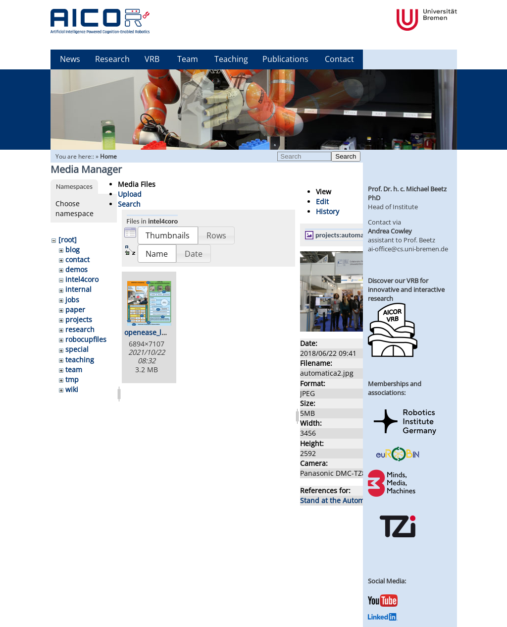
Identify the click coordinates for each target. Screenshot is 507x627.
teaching (79, 359)
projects (78, 319)
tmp (72, 379)
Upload (130, 194)
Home (108, 156)
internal (78, 289)
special (77, 349)
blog (72, 249)
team (73, 369)
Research (112, 59)
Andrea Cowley (390, 231)
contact (77, 259)
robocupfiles (85, 339)
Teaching (231, 59)
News (70, 59)
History (327, 211)
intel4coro (82, 279)
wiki (71, 389)
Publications (285, 59)
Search (345, 156)
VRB (152, 59)
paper (75, 309)
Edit (322, 201)
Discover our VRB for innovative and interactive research (406, 289)
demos (76, 269)
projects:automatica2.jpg (352, 234)
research (80, 329)
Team (187, 59)
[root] (67, 239)
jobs (72, 299)
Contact (339, 59)
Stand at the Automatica (340, 500)
